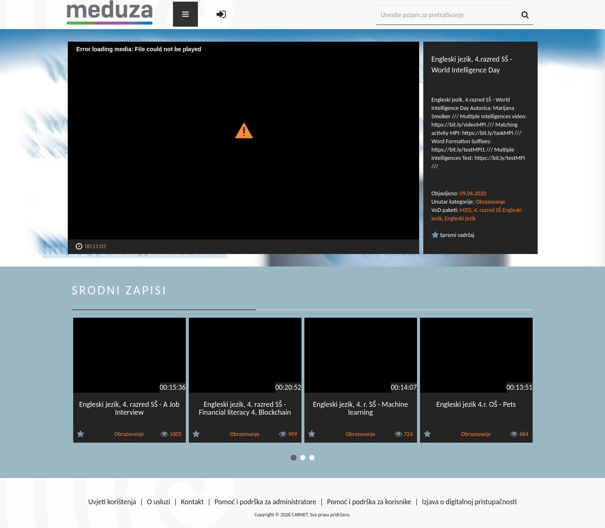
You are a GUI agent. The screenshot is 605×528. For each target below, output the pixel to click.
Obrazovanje (490, 201)
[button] (243, 130)
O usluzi (158, 501)
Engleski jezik (459, 218)
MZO (465, 210)
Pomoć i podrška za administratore (265, 501)
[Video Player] (243, 140)
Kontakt (192, 501)
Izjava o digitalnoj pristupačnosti (469, 501)
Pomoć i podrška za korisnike (369, 501)
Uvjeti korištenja (112, 501)
